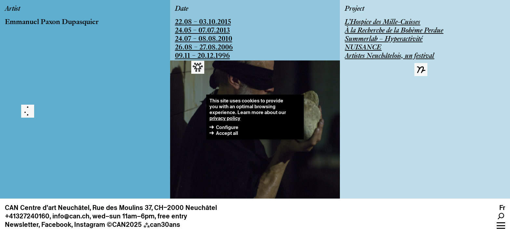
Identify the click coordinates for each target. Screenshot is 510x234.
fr (502, 207)
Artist (12, 9)
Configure (227, 127)
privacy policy (224, 118)
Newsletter (21, 224)
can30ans (161, 224)
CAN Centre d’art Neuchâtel (47, 207)
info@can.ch (70, 216)
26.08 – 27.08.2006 (204, 48)
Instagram (89, 224)
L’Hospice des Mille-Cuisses (382, 22)
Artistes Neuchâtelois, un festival (389, 56)
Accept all (227, 133)
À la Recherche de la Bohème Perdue (394, 31)
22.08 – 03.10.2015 (203, 22)
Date (181, 9)
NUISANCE (363, 48)
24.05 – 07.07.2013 (202, 31)
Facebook (56, 224)
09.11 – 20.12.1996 (202, 56)
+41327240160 (27, 216)
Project (354, 9)
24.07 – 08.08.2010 (203, 39)
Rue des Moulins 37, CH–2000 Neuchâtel (154, 207)
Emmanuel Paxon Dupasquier (52, 22)
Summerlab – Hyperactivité (384, 39)
